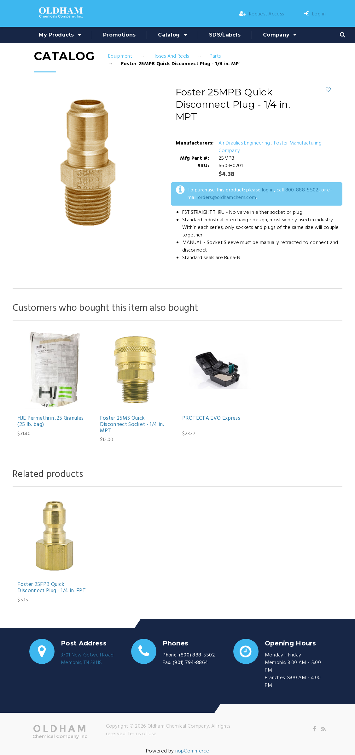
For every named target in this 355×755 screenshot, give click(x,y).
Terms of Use (142, 734)
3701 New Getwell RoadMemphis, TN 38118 (87, 659)
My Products (56, 35)
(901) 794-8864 (190, 663)
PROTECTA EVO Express (211, 418)
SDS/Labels (225, 35)
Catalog (169, 35)
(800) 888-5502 (197, 655)
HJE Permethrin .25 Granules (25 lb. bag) (50, 421)
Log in (315, 14)
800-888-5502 (302, 190)
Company (276, 35)
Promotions (119, 35)
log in (268, 190)
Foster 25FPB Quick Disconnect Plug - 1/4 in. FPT (51, 588)
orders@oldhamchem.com (227, 198)
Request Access (261, 14)
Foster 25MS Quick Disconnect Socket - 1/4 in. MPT (132, 424)
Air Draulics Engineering (244, 143)
